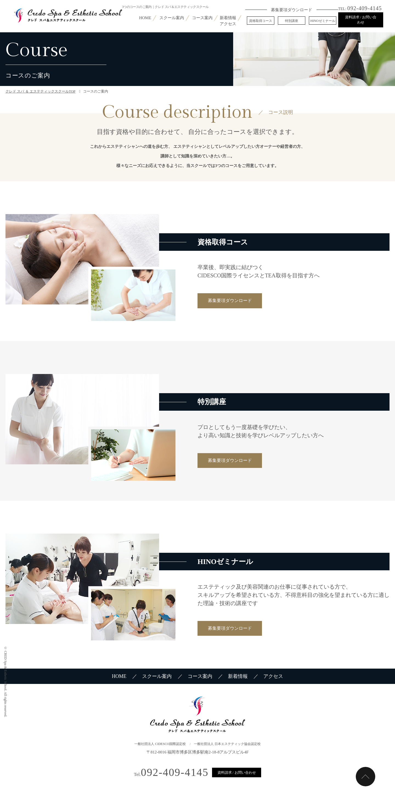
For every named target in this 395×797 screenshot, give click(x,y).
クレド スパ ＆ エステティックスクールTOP (40, 91)
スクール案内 (171, 18)
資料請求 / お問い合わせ (360, 20)
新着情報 (228, 18)
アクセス (228, 24)
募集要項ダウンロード (230, 300)
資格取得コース (260, 21)
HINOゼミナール (322, 21)
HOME (145, 18)
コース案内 (202, 18)
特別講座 (291, 21)
